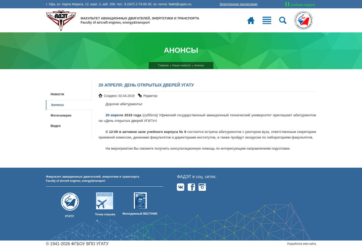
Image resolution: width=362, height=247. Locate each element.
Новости (57, 94)
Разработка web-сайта (301, 243)
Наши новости (181, 65)
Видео (56, 126)
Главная (163, 65)
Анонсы (199, 65)
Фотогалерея (61, 115)
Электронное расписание (238, 4)
